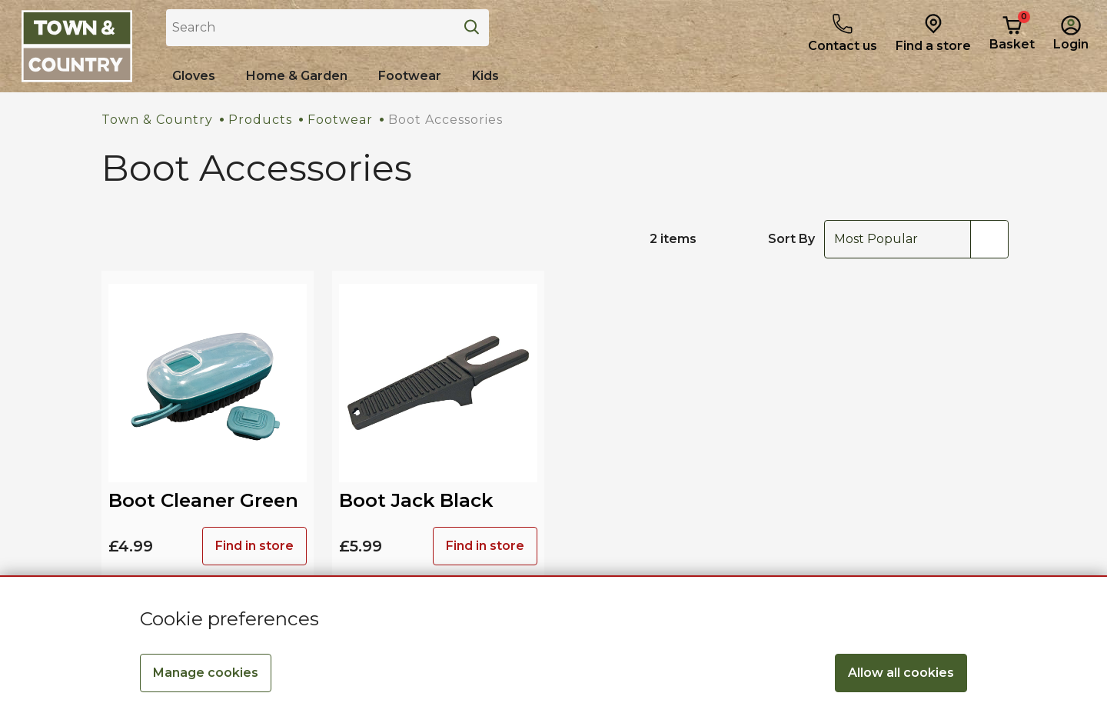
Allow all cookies (901, 672)
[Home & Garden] (296, 76)
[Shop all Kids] (485, 76)
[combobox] (916, 239)
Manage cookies (205, 672)
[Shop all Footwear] (409, 76)
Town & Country (157, 119)
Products (260, 119)
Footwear (340, 119)
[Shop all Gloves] (193, 76)
